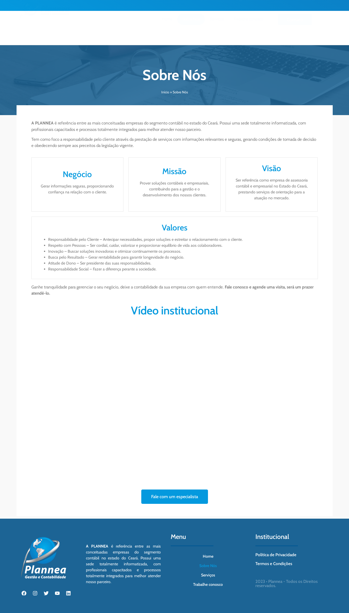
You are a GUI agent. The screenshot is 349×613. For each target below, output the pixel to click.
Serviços (217, 27)
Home (167, 27)
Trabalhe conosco (248, 27)
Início (165, 92)
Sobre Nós (191, 27)
